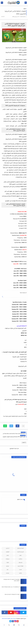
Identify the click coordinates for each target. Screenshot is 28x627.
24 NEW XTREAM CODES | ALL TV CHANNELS (11, 587)
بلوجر (20, 555)
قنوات (24, 8)
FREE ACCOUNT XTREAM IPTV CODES (12, 594)
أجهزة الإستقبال (20, 548)
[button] (17, 426)
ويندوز (7, 566)
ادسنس (7, 548)
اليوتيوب (7, 551)
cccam (20, 569)
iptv (7, 569)
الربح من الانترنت (20, 551)
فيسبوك (20, 562)
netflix (20, 573)
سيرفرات (7, 559)
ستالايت (20, 559)
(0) (2, 16)
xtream (7, 573)
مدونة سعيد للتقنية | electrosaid (9, 618)
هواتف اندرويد (20, 566)
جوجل (7, 555)
